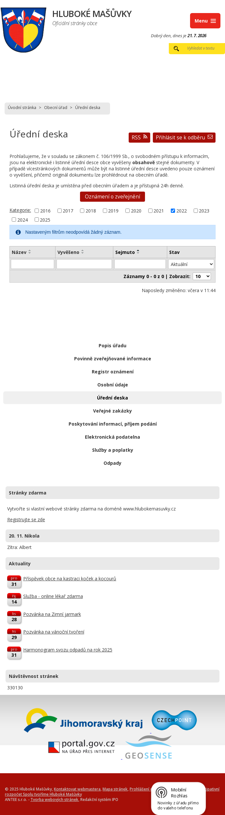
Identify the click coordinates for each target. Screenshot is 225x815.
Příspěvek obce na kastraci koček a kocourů (69, 578)
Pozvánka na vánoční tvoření (53, 632)
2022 (181, 211)
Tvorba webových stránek (54, 799)
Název (19, 252)
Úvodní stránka (22, 107)
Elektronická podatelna (112, 437)
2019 (113, 211)
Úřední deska (112, 398)
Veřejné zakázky (112, 411)
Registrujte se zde (26, 519)
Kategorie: (20, 210)
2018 (91, 211)
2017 (68, 211)
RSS (139, 137)
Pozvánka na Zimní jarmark (52, 614)
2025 (45, 219)
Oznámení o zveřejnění (112, 196)
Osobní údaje (112, 385)
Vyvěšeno (68, 252)
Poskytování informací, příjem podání (113, 424)
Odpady (112, 463)
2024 (22, 219)
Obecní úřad (55, 107)
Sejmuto (125, 252)
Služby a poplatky (112, 450)
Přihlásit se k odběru (184, 137)
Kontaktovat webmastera (77, 788)
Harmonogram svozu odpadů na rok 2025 (67, 650)
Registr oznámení (113, 371)
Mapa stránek (115, 788)
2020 (136, 211)
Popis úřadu (112, 345)
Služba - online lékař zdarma (53, 596)
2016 (45, 211)
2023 (204, 211)
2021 (158, 211)
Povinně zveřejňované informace (112, 358)
